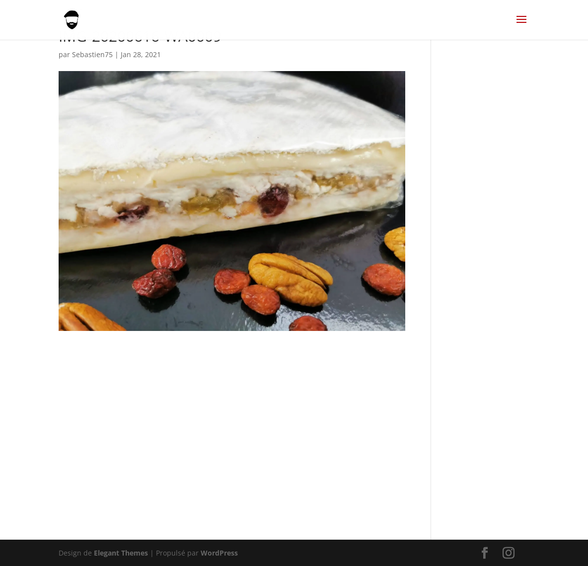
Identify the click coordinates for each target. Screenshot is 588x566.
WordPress (219, 553)
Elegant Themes (121, 553)
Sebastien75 (92, 54)
